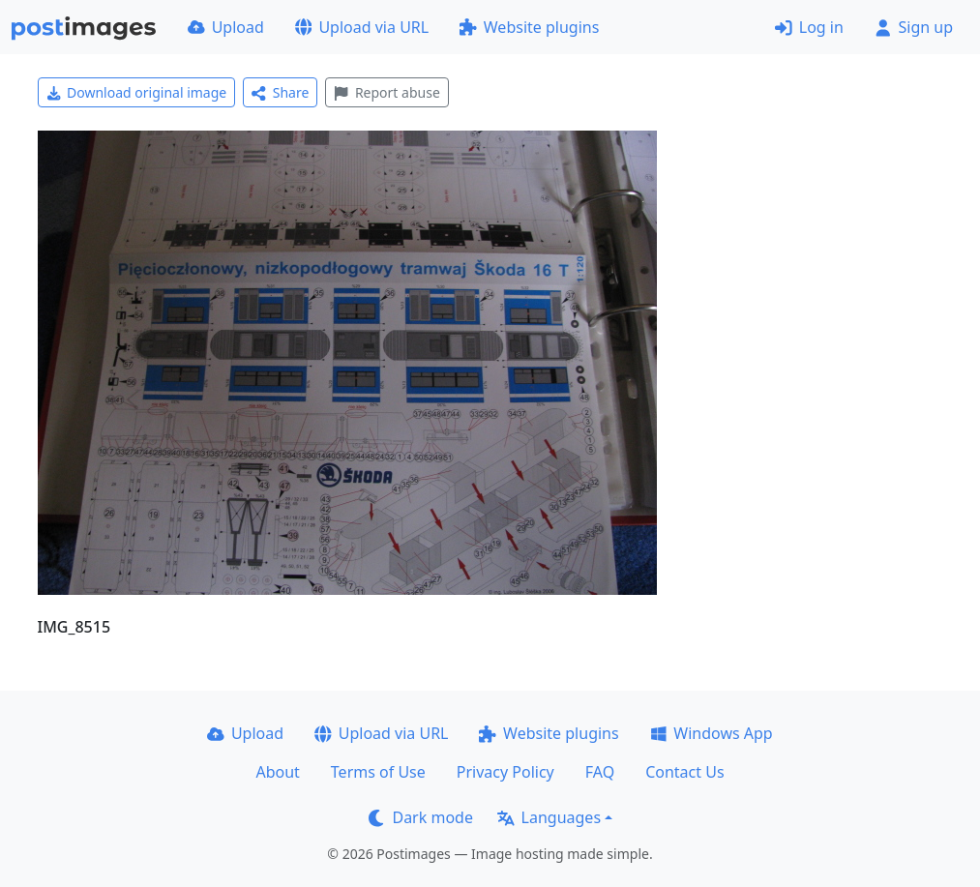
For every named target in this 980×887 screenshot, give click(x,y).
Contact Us (684, 772)
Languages (549, 817)
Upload (226, 27)
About (277, 772)
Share (280, 92)
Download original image (136, 92)
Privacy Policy (505, 772)
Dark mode (421, 817)
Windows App (711, 733)
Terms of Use (378, 772)
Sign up (914, 27)
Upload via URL (362, 27)
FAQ (599, 772)
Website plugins (529, 27)
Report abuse (386, 92)
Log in (809, 27)
